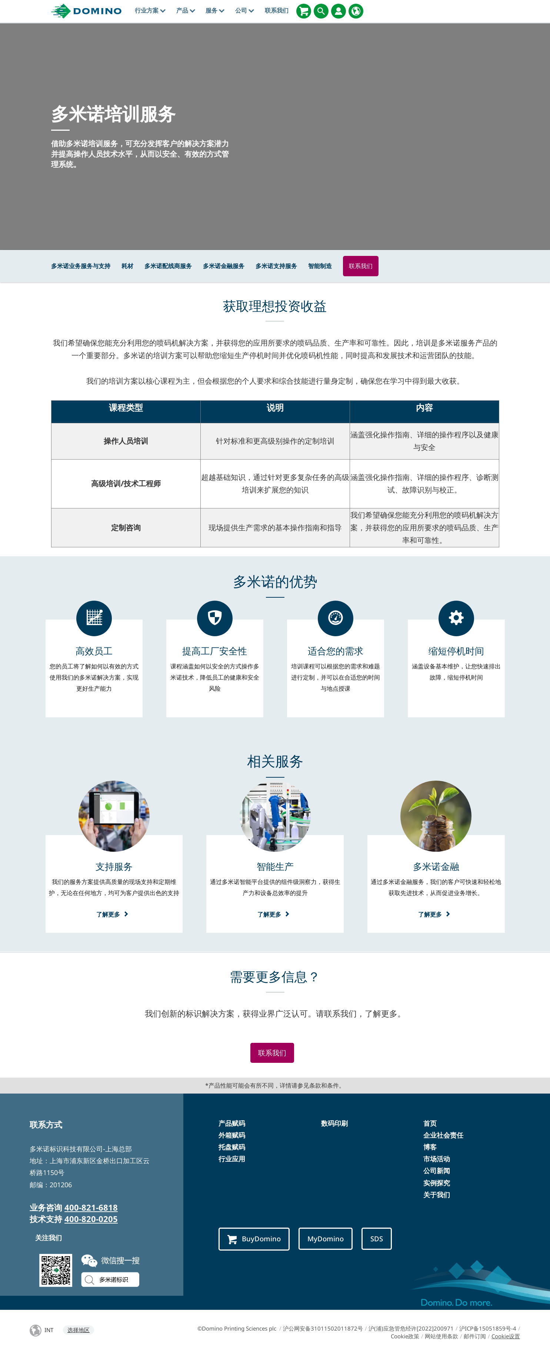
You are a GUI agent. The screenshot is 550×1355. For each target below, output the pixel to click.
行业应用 (232, 1159)
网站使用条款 (441, 1336)
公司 (244, 10)
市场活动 (436, 1159)
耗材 (127, 266)
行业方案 (150, 10)
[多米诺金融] (436, 866)
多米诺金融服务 (223, 266)
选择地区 (78, 1330)
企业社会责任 (443, 1135)
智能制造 (320, 266)
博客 (430, 1146)
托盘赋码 (232, 1146)
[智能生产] (275, 866)
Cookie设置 (505, 1336)
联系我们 (277, 10)
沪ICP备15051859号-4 (487, 1328)
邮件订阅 (475, 1336)
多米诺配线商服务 (168, 266)
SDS (378, 1239)
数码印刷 (334, 1123)
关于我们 (436, 1194)
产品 (185, 10)
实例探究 (436, 1182)
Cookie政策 (405, 1336)
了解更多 (114, 914)
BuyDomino (254, 1239)
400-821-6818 (91, 1207)
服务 (215, 10)
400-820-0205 (91, 1218)
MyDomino (326, 1239)
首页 (430, 1123)
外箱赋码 (232, 1135)
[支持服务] (114, 866)
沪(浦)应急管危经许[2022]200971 (411, 1328)
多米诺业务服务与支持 (80, 266)
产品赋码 (232, 1123)
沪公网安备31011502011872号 (323, 1328)
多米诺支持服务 (276, 266)
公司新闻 (436, 1171)
